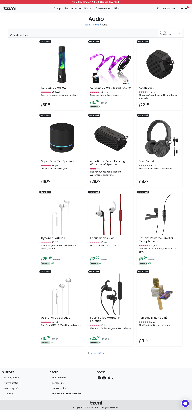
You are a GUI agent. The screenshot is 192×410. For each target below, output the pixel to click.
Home (96, 24)
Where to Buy (59, 377)
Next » (101, 353)
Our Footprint (59, 388)
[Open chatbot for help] (185, 403)
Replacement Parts (78, 8)
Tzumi (88, 24)
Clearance (103, 8)
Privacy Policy (11, 377)
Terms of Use (11, 383)
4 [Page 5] (95, 353)
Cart (184, 8)
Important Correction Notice (67, 393)
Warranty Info (11, 388)
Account (169, 8)
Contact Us (58, 383)
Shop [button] (57, 8)
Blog (117, 8)
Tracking (8, 393)
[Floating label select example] (170, 33)
